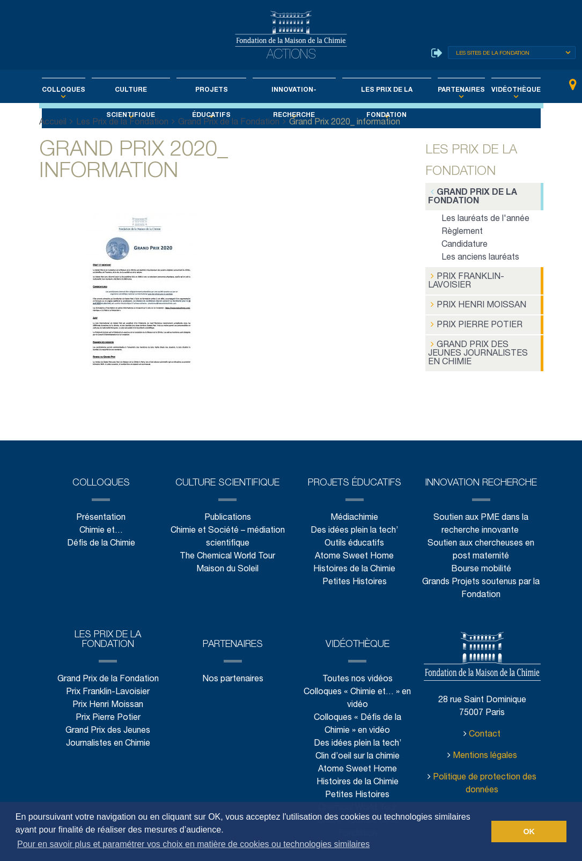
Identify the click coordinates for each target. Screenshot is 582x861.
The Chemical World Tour (228, 534)
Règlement (461, 231)
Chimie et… (101, 508)
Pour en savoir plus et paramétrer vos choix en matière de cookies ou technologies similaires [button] (193, 844)
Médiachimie (354, 495)
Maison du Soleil (227, 547)
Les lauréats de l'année (484, 218)
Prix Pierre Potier (472, 321)
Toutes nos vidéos (357, 657)
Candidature (464, 244)
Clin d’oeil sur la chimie (357, 734)
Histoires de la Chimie (354, 547)
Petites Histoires (354, 560)
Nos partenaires (232, 657)
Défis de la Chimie (101, 521)
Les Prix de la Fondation (378, 90)
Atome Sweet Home (354, 534)
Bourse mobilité (481, 547)
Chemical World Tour (357, 786)
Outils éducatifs (354, 521)
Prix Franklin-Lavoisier (464, 279)
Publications (227, 495)
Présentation (101, 495)
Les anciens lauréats (480, 257)
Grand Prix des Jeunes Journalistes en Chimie (482, 344)
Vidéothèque (496, 90)
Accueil (53, 122)
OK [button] (529, 831)
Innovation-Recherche (292, 90)
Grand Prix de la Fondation (228, 122)
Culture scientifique (142, 90)
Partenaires (447, 90)
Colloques (82, 90)
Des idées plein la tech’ (354, 508)
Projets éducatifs (215, 90)
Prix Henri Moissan (475, 302)
